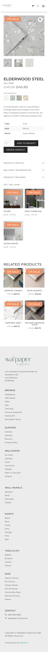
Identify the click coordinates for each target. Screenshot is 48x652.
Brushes (8, 558)
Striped (8, 476)
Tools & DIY (10, 416)
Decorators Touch (13, 419)
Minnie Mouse (11, 589)
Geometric (10, 465)
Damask (8, 458)
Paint (7, 401)
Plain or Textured (13, 473)
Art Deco (9, 455)
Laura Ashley (29, 133)
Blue (7, 521)
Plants (26, 128)
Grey (25, 124)
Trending (9, 409)
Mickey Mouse (11, 585)
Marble (8, 502)
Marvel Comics (11, 578)
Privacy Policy (11, 442)
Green (8, 525)
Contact (8, 432)
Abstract (9, 492)
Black (7, 518)
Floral (7, 462)
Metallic (8, 469)
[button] (40, 19)
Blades (8, 555)
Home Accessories (13, 412)
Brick (7, 495)
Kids (7, 405)
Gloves (8, 565)
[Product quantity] (7, 143)
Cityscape (9, 499)
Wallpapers (10, 394)
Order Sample (15, 150)
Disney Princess (12, 596)
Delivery (9, 435)
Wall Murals (10, 398)
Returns (8, 439)
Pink (7, 536)
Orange (8, 532)
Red (7, 539)
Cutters (8, 562)
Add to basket (26, 143)
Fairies (8, 599)
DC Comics (10, 581)
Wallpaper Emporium (16, 618)
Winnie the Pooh (13, 592)
